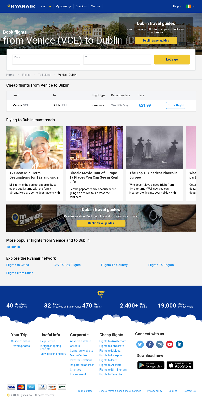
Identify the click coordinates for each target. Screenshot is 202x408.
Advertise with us (81, 341)
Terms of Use (85, 391)
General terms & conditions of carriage (120, 391)
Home (10, 74)
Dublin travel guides (156, 40)
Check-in (81, 6)
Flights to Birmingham (113, 369)
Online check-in (20, 341)
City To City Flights (67, 265)
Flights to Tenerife (110, 374)
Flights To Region (161, 265)
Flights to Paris (108, 360)
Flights (26, 74)
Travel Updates (20, 345)
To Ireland (44, 74)
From (17, 57)
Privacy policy (154, 391)
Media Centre (78, 355)
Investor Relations (81, 360)
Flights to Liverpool (111, 355)
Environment (78, 374)
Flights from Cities (19, 273)
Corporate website (81, 350)
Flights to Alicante (110, 364)
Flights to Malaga (110, 350)
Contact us (190, 391)
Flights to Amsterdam (112, 341)
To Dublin (13, 247)
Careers (75, 345)
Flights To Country (114, 265)
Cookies (172, 391)
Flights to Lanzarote (111, 345)
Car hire (96, 6)
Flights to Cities (17, 265)
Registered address (82, 364)
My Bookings (63, 6)
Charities (75, 369)
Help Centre (47, 341)
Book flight (175, 105)
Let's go (172, 59)
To (86, 57)
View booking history (53, 353)
